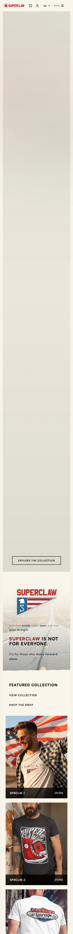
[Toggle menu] (59, 5)
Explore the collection (36, 560)
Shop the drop (21, 705)
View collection (23, 695)
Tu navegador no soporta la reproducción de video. (36, 291)
